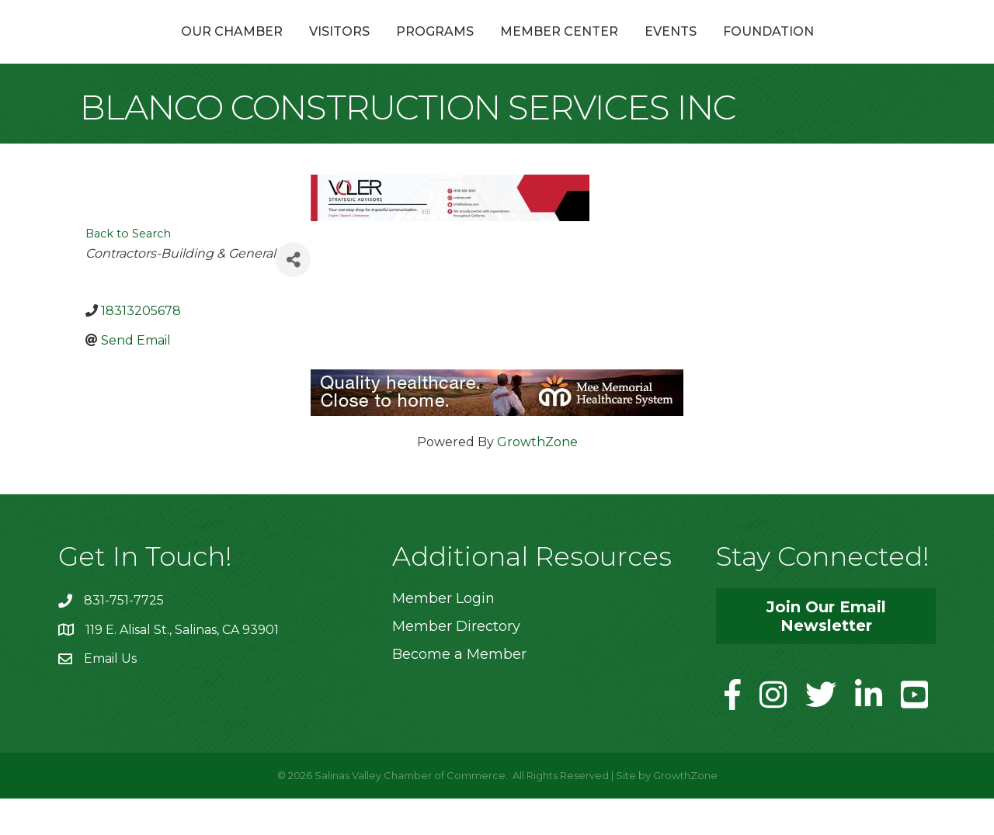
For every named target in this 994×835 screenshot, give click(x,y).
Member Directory (456, 663)
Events (754, 49)
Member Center (642, 49)
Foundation (851, 49)
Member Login (443, 634)
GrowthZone (537, 478)
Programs (352, 49)
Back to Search (128, 271)
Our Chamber (149, 49)
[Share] (293, 296)
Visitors (256, 49)
